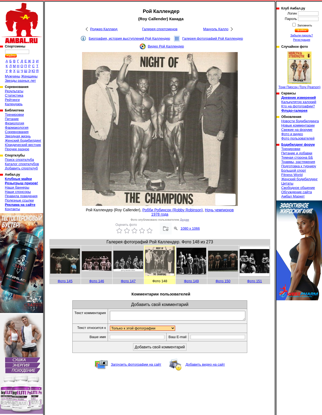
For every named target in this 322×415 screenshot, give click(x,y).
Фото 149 (191, 281)
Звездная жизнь (18, 136)
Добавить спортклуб (21, 168)
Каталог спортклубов (22, 164)
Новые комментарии (298, 125)
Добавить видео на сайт (205, 366)
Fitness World (292, 175)
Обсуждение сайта (296, 192)
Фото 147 (128, 281)
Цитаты (287, 183)
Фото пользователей (297, 138)
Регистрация (301, 39)
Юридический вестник (23, 145)
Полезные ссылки (19, 200)
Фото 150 (222, 281)
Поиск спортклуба (19, 160)
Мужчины (12, 76)
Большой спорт (293, 170)
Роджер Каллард (103, 29)
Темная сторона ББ (297, 157)
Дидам (184, 219)
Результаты (14, 91)
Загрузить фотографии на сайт (136, 366)
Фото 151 (254, 281)
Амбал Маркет (293, 196)
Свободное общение (298, 188)
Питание (12, 119)
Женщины (29, 76)
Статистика (14, 95)
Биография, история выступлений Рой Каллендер (129, 38)
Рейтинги (12, 100)
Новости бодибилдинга (300, 121)
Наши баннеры (17, 187)
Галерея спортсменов (160, 29)
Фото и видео (292, 134)
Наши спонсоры (18, 192)
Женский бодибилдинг (23, 140)
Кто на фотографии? (298, 106)
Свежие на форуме (297, 130)
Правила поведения (21, 196)
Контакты (12, 209)
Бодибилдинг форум (298, 145)
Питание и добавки (296, 153)
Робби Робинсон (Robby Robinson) (173, 210)
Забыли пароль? (301, 35)
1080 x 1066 (190, 228)
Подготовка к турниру (298, 166)
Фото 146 (96, 281)
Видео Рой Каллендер (166, 46)
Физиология (14, 123)
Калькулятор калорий (298, 102)
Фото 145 (64, 281)
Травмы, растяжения (298, 162)
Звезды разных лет (20, 81)
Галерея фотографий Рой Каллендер (212, 38)
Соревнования (17, 132)
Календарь (14, 104)
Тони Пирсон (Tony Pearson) (300, 70)
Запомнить (304, 25)
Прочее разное (17, 149)
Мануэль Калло (215, 29)
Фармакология (16, 127)
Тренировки (14, 115)
